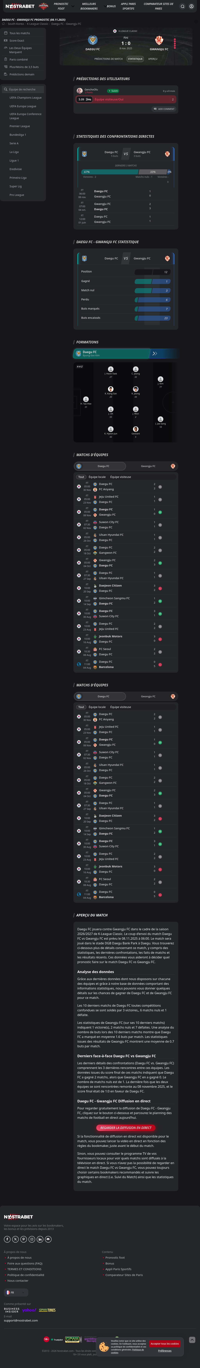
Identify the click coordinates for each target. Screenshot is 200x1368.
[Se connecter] (191, 6)
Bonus (111, 6)
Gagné (85, 281)
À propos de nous (19, 1257)
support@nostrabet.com (21, 1320)
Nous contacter (17, 1280)
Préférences (164, 1350)
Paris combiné (16, 59)
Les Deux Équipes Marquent (18, 50)
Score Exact (14, 40)
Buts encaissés (90, 318)
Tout (81, 477)
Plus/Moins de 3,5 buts (21, 67)
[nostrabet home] (18, 1217)
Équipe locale (97, 477)
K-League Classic (37, 24)
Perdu (85, 299)
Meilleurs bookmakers (89, 6)
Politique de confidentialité (25, 1275)
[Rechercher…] (182, 6)
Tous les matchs (17, 33)
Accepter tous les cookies (165, 1343)
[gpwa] (73, 1339)
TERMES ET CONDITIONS (24, 1269)
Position (86, 271)
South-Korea (16, 24)
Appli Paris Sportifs (128, 6)
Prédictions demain (19, 74)
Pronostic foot (61, 6)
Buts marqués (90, 308)
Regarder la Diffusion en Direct (125, 1128)
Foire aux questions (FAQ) (24, 1263)
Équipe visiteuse (120, 477)
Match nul (87, 290)
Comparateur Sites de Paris (158, 6)
